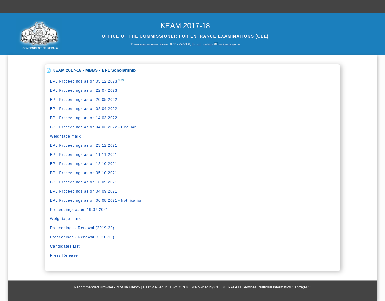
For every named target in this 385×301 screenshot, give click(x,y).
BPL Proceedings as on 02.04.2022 (83, 109)
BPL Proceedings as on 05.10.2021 (83, 173)
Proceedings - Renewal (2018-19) (82, 237)
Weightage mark (65, 136)
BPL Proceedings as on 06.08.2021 (83, 200)
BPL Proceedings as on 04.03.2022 (83, 127)
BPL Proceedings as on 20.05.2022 (83, 99)
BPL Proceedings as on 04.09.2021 (83, 191)
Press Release (64, 255)
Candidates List (65, 246)
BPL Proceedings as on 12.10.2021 (83, 164)
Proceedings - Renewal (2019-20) (82, 228)
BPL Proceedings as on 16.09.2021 (83, 182)
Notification (132, 200)
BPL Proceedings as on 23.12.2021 (83, 145)
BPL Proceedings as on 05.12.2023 (83, 81)
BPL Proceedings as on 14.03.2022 (83, 118)
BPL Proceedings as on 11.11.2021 (83, 154)
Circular (128, 127)
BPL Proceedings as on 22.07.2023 (83, 90)
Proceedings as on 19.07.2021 (79, 209)
